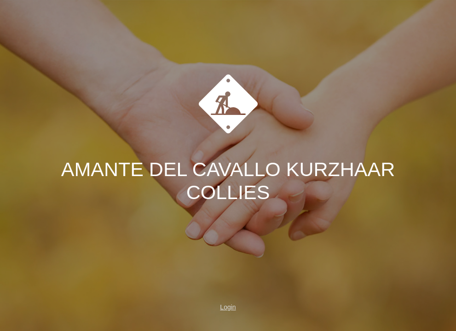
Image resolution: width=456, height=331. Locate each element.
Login (228, 307)
